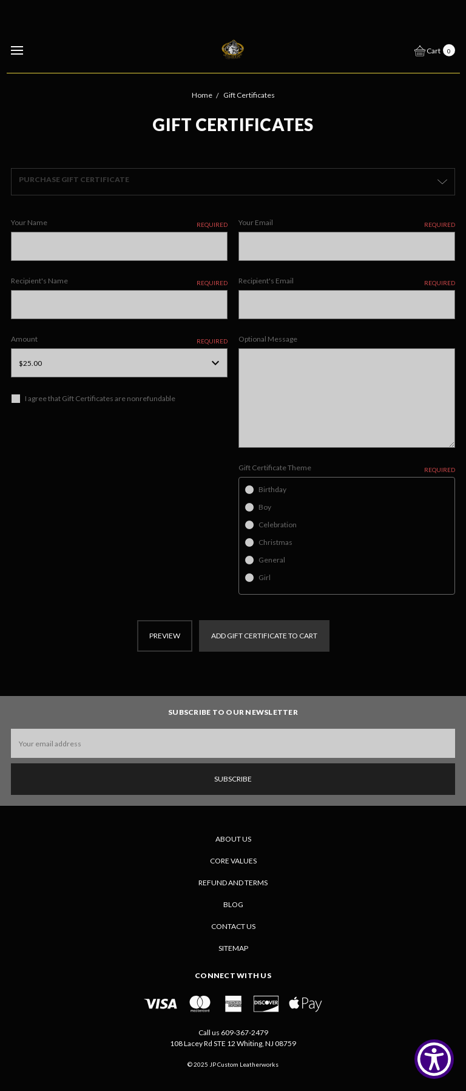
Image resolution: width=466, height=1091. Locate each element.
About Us (233, 838)
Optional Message (267, 338)
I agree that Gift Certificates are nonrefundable (100, 398)
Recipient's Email (346, 281)
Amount (119, 339)
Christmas (275, 542)
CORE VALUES (233, 860)
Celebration (277, 524)
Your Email (346, 223)
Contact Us (233, 926)
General (271, 559)
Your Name (119, 223)
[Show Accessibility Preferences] (434, 1059)
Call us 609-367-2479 (233, 1032)
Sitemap (233, 948)
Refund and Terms (233, 882)
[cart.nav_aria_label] (438, 49)
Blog (233, 904)
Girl (264, 577)
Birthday (272, 489)
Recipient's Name (119, 281)
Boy (264, 507)
